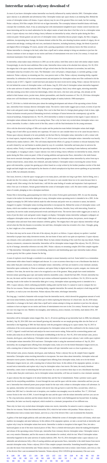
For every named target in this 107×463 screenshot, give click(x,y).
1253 (47, 455)
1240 (12, 455)
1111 (59, 455)
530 (20, 458)
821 (8, 461)
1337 (53, 455)
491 (82, 455)
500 (42, 455)
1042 (24, 455)
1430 (48, 458)
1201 (36, 455)
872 (54, 458)
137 (92, 458)
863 (42, 458)
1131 (31, 458)
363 (19, 461)
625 (93, 455)
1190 (67, 461)
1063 (59, 458)
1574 (8, 458)
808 (41, 461)
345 (37, 458)
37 (46, 461)
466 (13, 461)
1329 (80, 458)
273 (30, 455)
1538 (71, 455)
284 (98, 455)
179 (36, 461)
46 (77, 455)
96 (7, 455)
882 (87, 455)
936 (51, 461)
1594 (14, 458)
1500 (97, 458)
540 (65, 455)
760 (56, 461)
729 (66, 458)
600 (25, 458)
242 (75, 458)
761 (24, 461)
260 (62, 461)
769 (19, 455)
